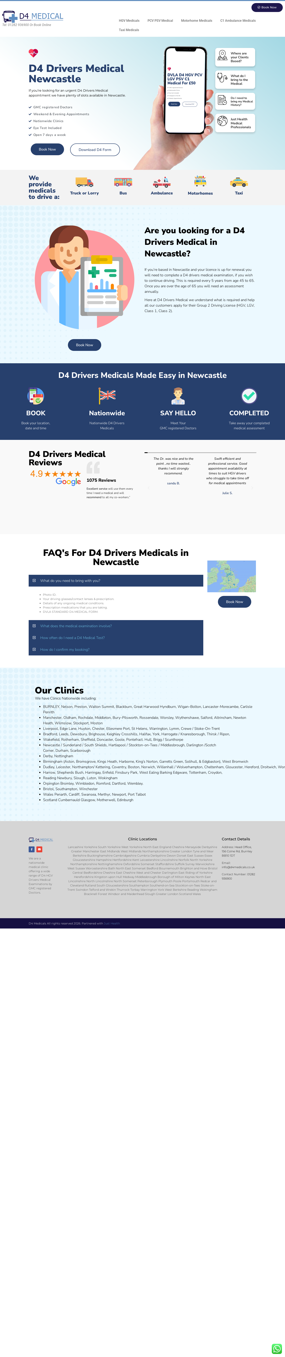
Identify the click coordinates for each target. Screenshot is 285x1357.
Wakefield (51, 739)
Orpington (51, 783)
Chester (98, 728)
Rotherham (70, 739)
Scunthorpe (174, 739)
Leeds (64, 734)
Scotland (50, 800)
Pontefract (134, 739)
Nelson (67, 706)
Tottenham (197, 772)
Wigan (183, 706)
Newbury (64, 778)
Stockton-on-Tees (144, 745)
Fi (116, 772)
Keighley (113, 734)
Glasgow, (88, 800)
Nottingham (63, 756)
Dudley (48, 767)
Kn (183, 734)
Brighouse (97, 734)
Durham (61, 750)
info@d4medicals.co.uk (238, 867)
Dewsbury (78, 734)
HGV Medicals (129, 21)
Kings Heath (107, 761)
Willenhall (165, 767)
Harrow (49, 772)
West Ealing (149, 772)
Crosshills (129, 734)
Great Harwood (146, 706)
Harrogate (169, 734)
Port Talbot (137, 794)
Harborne (126, 761)
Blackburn (124, 706)
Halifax (145, 734)
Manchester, (52, 717)
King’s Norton (147, 761)
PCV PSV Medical (160, 21)
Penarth (60, 794)
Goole (119, 739)
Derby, (48, 756)
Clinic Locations (142, 839)
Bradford (50, 734)
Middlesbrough (173, 745)
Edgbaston (210, 761)
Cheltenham (214, 767)
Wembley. (135, 783)
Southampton (66, 789)
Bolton (195, 706)
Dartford (118, 783)
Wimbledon (84, 783)
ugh (202, 734)
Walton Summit (101, 706)
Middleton (103, 717)
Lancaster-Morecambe (220, 706)
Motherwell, (106, 800)
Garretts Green (171, 761)
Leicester (63, 767)
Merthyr (104, 794)
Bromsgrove (86, 761)
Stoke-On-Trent (207, 728)
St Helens (139, 728)
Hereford (252, 767)
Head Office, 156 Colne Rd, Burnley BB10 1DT (237, 851)
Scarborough (80, 750)
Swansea (88, 794)
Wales (48, 794)
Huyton (84, 728)
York (156, 734)
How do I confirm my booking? (64, 649)
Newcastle (51, 745)
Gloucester (234, 767)
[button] (149, 488)
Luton (91, 778)
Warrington (158, 728)
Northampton (83, 767)
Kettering (102, 767)
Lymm (174, 728)
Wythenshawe (187, 717)
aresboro (192, 734)
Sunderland (72, 745)
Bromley (67, 783)
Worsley (166, 717)
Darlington (194, 745)
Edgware (180, 772)
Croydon (215, 772)
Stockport (81, 723)
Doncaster (105, 739)
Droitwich (268, 767)
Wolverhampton (189, 767)
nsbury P (125, 772)
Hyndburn (168, 706)
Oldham (69, 717)
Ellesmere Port (118, 728)
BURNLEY (51, 706)
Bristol (48, 789)
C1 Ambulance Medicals (238, 21)
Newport (119, 794)
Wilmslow (63, 723)
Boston (133, 767)
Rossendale (148, 717)
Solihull (191, 761)
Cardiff (74, 794)
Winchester (88, 789)
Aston (69, 761)
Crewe (186, 728)
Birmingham (52, 761)
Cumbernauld (69, 800)
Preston (80, 706)
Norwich (148, 767)
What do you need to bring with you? (70, 580)
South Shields (95, 745)
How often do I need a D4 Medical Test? (72, 638)
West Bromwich (235, 761)
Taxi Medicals (129, 30)
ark (135, 772)
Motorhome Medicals (196, 21)
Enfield (107, 772)
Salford (206, 717)
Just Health (112, 924)
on (101, 723)
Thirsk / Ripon (218, 734)
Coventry (119, 767)
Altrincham (223, 717)
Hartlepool (117, 745)
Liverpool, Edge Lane (59, 728)
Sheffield (88, 739)
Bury (116, 717)
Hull (148, 739)
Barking (166, 772)
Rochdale (85, 717)
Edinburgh (125, 800)
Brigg (157, 739)
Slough (79, 778)
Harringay (93, 772)
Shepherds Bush (70, 772)
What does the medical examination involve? (76, 626)
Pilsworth (130, 717)
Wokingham (107, 778)
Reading (49, 778)
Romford (103, 783)
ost (96, 723)
